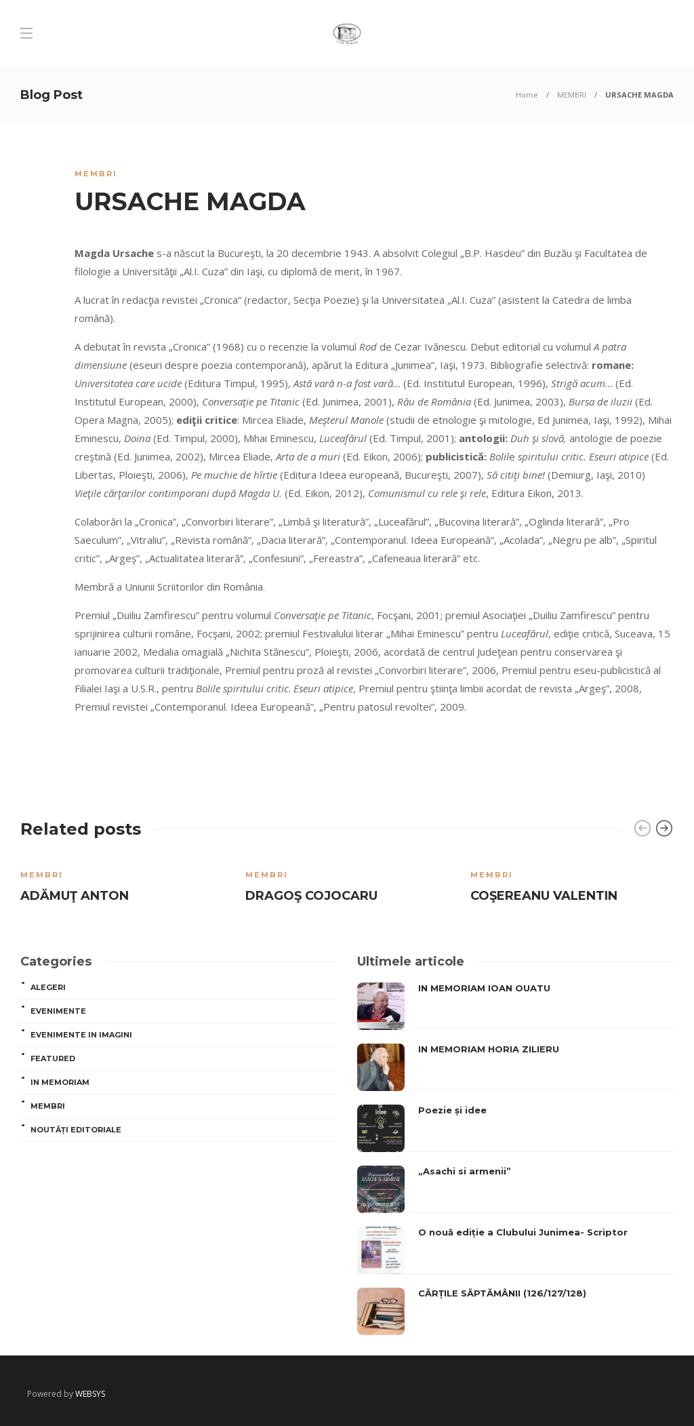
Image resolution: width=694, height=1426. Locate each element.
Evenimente (58, 1011)
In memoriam (59, 1082)
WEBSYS (90, 1394)
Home (527, 95)
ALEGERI (48, 987)
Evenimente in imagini (81, 1034)
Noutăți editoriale (75, 1129)
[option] (122, 883)
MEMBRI (571, 95)
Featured (52, 1058)
